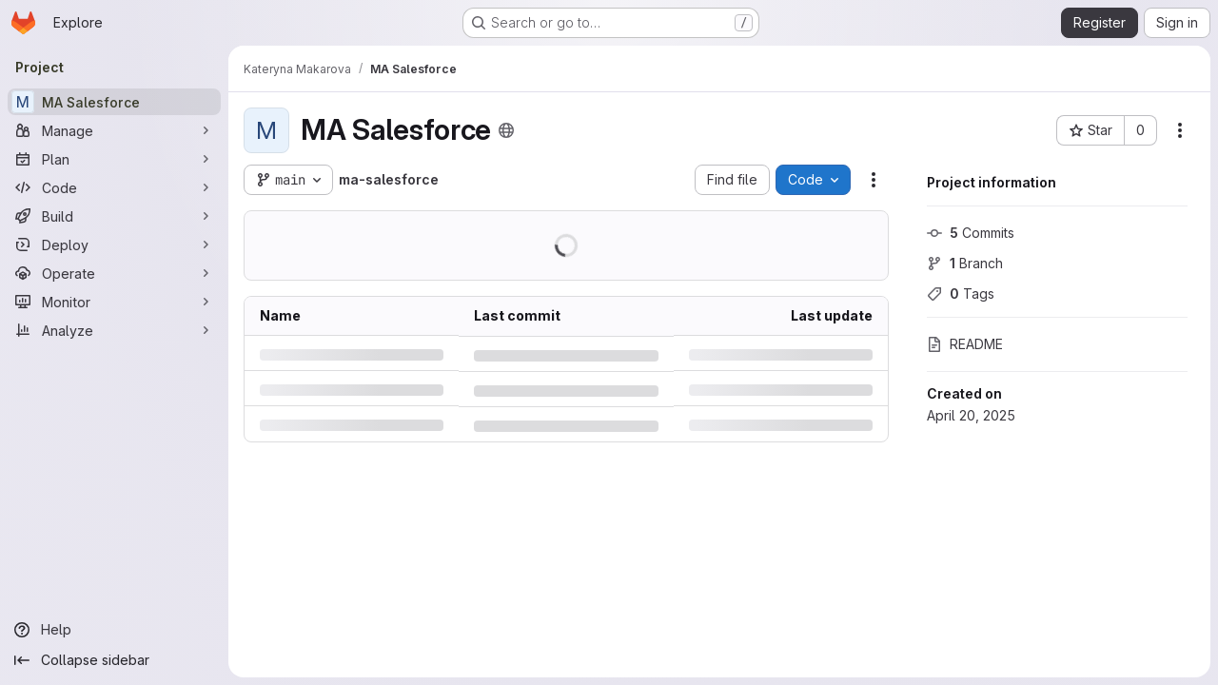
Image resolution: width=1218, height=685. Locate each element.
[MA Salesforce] (114, 101)
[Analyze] (114, 330)
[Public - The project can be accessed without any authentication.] (506, 130)
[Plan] (114, 159)
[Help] (114, 629)
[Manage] (114, 130)
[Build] (114, 216)
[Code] (114, 187)
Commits (970, 233)
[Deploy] (114, 244)
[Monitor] (114, 301)
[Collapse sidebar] (114, 660)
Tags (960, 293)
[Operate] (114, 273)
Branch (965, 263)
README (965, 344)
